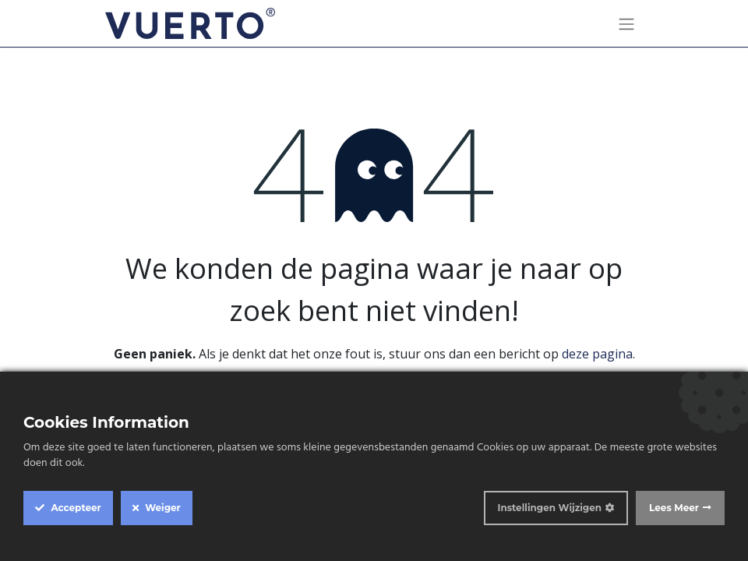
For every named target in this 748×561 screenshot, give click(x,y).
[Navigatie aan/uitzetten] (626, 23)
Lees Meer (674, 507)
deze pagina (597, 353)
